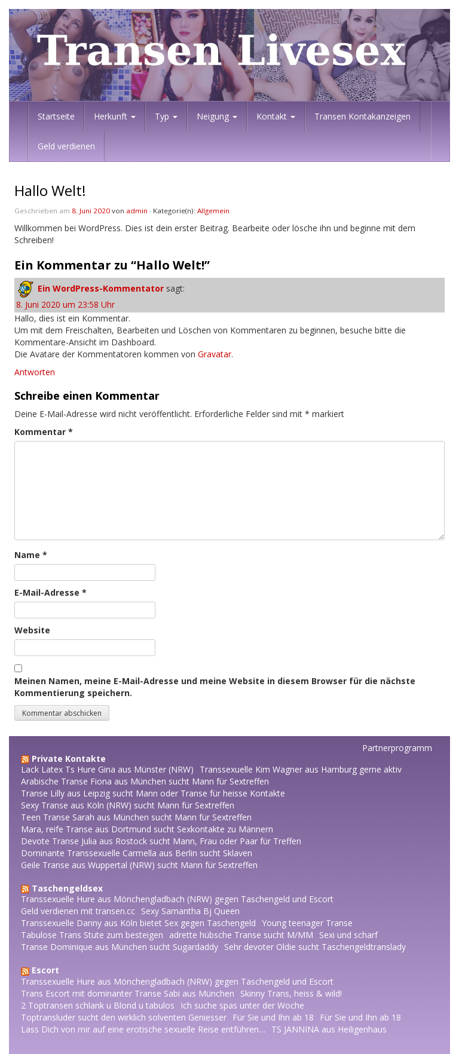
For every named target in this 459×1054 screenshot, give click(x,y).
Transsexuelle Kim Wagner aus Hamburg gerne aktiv (301, 769)
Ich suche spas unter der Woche (242, 1005)
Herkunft (115, 116)
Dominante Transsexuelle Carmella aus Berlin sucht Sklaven (136, 853)
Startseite (56, 116)
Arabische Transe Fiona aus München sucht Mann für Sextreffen (145, 781)
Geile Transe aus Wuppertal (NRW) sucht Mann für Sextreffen (139, 865)
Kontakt (275, 116)
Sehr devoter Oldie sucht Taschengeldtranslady (315, 946)
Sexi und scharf (348, 934)
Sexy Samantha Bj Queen (190, 911)
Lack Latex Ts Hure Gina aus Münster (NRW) (107, 769)
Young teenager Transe (307, 923)
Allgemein (213, 210)
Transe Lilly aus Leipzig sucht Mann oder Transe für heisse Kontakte (153, 793)
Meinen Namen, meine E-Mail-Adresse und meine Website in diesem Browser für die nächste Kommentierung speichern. (214, 686)
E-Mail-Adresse (50, 592)
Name (30, 554)
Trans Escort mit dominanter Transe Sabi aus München (127, 993)
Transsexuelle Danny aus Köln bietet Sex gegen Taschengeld (138, 923)
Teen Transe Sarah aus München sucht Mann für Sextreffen (136, 817)
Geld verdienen (66, 146)
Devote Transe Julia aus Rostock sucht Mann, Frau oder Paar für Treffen (161, 841)
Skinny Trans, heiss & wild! (291, 993)
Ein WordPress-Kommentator (101, 288)
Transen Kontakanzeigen (362, 116)
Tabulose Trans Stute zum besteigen (92, 934)
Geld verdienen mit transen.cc (78, 911)
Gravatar (214, 354)
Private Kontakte (69, 758)
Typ (166, 116)
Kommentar (43, 431)
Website (32, 630)
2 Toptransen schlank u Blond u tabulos (98, 1005)
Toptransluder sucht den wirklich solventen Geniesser (124, 1017)
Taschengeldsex (67, 888)
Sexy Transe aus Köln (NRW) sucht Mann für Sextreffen (127, 805)
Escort (45, 970)
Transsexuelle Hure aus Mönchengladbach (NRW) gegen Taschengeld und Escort (177, 899)
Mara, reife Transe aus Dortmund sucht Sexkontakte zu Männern (147, 829)
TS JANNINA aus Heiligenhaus (329, 1029)
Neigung (217, 116)
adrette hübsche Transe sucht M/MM (241, 934)
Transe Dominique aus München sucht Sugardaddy (119, 946)
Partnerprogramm (397, 747)
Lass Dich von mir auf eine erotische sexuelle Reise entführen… (143, 1029)
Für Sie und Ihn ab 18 (273, 1017)
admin (137, 210)
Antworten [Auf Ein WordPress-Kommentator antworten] (34, 372)
